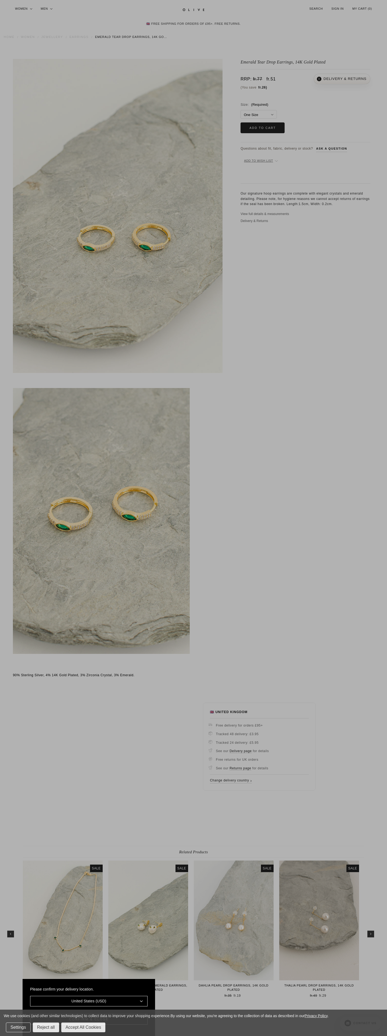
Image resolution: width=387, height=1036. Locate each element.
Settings (18, 1027)
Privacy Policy (315, 1016)
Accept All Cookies (83, 1027)
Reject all (46, 1027)
